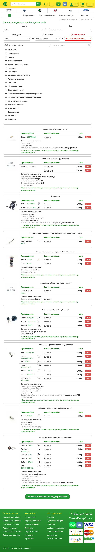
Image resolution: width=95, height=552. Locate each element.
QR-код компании (54, 538)
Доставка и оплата (11, 524)
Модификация (78, 35)
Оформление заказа (12, 521)
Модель (16, 35)
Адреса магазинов (33, 521)
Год (70, 26)
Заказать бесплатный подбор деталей (48, 497)
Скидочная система (11, 535)
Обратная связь (32, 531)
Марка (24, 26)
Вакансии (29, 528)
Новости (50, 517)
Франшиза (29, 538)
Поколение (47, 35)
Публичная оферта (55, 521)
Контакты (29, 535)
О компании (30, 517)
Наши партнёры (32, 524)
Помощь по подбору (11, 517)
